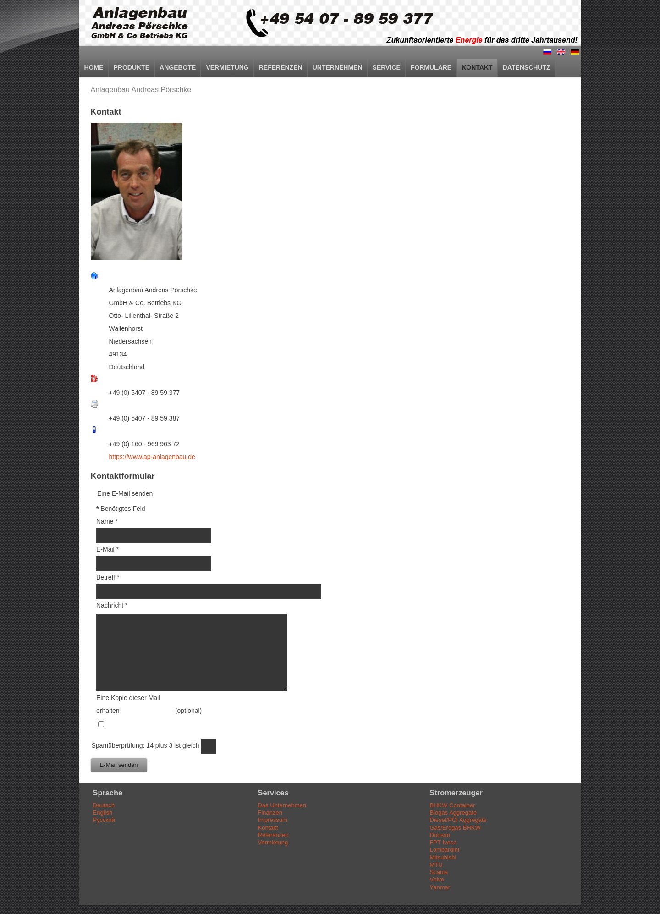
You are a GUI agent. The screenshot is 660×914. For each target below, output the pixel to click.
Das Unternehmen (282, 805)
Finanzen (270, 812)
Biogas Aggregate (453, 812)
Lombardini (444, 849)
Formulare (431, 67)
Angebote (178, 67)
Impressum (272, 819)
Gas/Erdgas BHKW (455, 827)
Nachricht (111, 605)
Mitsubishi (443, 857)
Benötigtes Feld (120, 508)
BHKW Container (452, 805)
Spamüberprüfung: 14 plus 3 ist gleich (146, 745)
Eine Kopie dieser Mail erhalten (128, 704)
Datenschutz (526, 67)
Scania (439, 872)
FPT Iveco (443, 842)
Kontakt (477, 67)
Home (94, 67)
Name (107, 521)
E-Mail (107, 549)
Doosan (440, 835)
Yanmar (440, 887)
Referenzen (280, 67)
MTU (436, 864)
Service (387, 67)
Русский (104, 819)
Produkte (132, 67)
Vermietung (227, 67)
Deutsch (104, 805)
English (103, 812)
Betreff (107, 577)
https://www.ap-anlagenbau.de (152, 456)
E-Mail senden (119, 764)
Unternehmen (338, 67)
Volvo (437, 879)
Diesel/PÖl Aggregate (458, 819)
